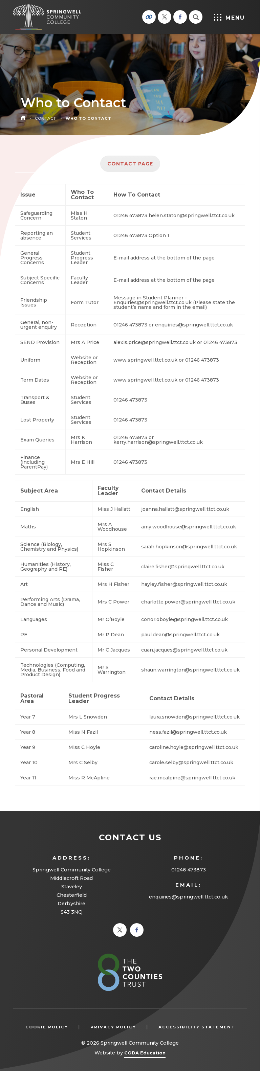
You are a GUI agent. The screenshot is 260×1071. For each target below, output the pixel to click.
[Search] (195, 17)
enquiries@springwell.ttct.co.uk (188, 897)
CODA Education (145, 1054)
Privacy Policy (113, 1027)
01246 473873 (188, 870)
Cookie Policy (46, 1027)
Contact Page (130, 164)
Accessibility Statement (196, 1027)
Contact (45, 118)
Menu (229, 17)
